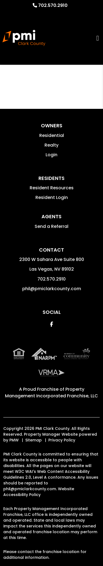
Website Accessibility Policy (38, 491)
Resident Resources (52, 188)
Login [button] (51, 155)
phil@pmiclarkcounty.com (51, 288)
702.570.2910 (53, 5)
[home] (23, 38)
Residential (51, 135)
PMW (14, 440)
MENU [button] (97, 37)
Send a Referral (51, 226)
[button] (51, 324)
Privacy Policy (61, 440)
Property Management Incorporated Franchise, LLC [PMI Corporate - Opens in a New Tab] (51, 392)
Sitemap (33, 440)
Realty (51, 145)
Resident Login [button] (51, 197)
